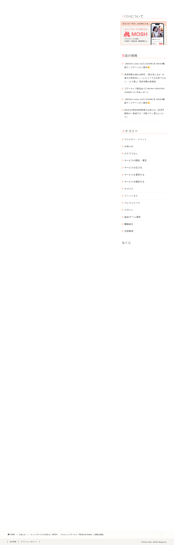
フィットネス (131, 196)
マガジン (128, 210)
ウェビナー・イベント (94, 4)
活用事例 (74, 4)
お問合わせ (153, 4)
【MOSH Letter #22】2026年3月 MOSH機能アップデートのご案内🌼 (144, 65)
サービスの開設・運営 (119, 4)
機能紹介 (59, 4)
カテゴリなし (131, 153)
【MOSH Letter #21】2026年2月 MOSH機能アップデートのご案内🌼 (144, 101)
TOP (47, 4)
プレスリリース (132, 203)
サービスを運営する (134, 174)
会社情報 (13, 541)
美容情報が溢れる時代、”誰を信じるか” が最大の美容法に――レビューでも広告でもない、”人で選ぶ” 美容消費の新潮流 (145, 78)
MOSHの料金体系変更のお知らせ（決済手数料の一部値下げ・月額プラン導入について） (144, 113)
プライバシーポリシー (29, 541)
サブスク (128, 189)
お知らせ (138, 4)
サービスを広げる (133, 167)
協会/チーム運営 (132, 217)
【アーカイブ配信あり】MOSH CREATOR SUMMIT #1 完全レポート (144, 90)
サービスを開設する (134, 181)
